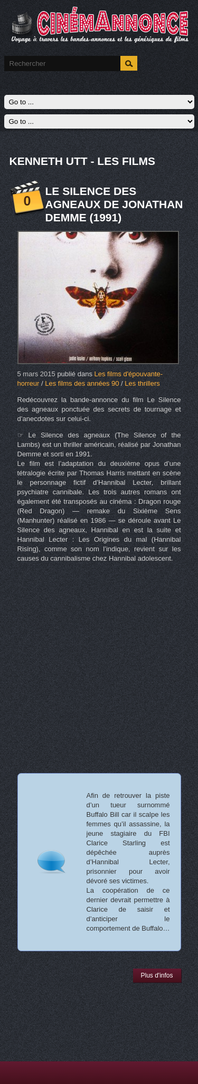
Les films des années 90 (82, 383)
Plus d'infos (157, 975)
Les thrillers (142, 383)
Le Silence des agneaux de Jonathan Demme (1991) (114, 204)
